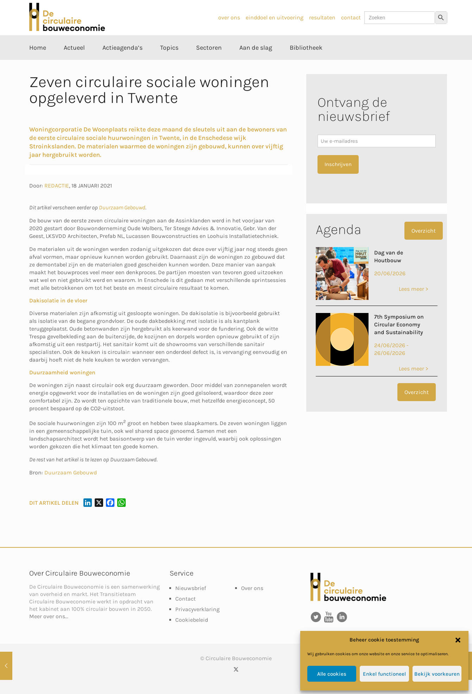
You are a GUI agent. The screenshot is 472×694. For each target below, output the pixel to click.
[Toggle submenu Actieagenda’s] (122, 63)
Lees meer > (413, 288)
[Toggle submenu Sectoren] (209, 63)
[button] (457, 640)
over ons (229, 17)
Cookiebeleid (191, 619)
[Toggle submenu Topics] (169, 63)
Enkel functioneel (384, 674)
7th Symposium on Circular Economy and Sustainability (399, 324)
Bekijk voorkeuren (437, 674)
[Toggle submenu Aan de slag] (255, 63)
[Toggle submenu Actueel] (74, 63)
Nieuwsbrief (190, 588)
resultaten (322, 17)
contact (351, 17)
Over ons (252, 588)
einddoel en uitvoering (274, 17)
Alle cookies (331, 674)
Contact (185, 598)
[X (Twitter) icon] (236, 669)
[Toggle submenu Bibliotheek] (306, 63)
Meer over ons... (48, 616)
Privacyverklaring (197, 609)
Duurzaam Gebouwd (122, 207)
